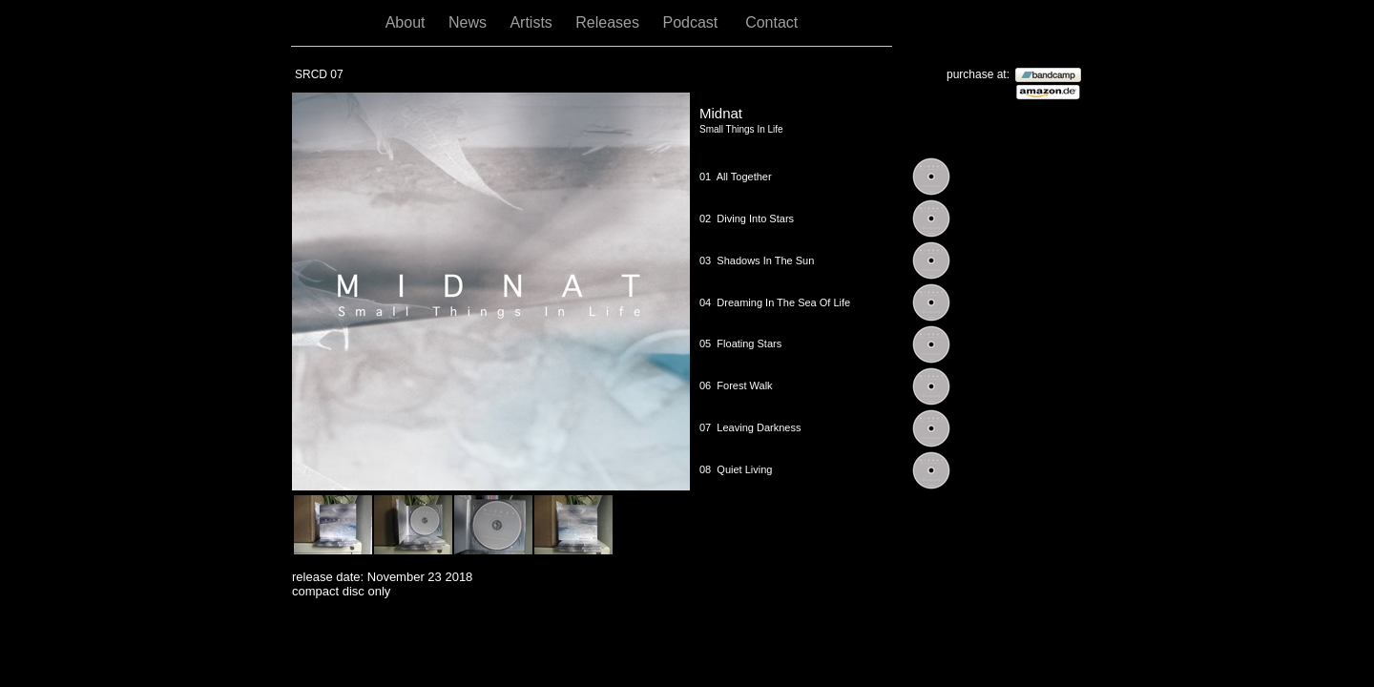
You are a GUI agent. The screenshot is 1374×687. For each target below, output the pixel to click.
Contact (771, 22)
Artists (533, 22)
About (407, 22)
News (469, 22)
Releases (609, 22)
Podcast (694, 22)
